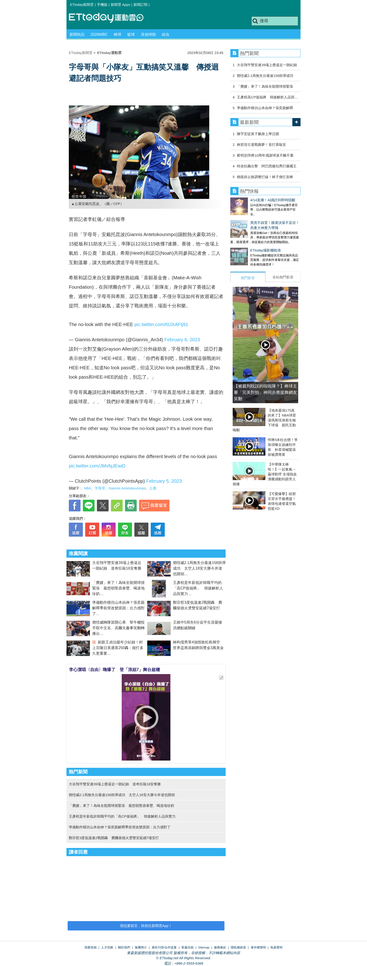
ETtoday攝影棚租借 (245, 246)
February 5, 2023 (164, 481)
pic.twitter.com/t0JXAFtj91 (161, 324)
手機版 (102, 5)
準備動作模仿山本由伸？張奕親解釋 (265, 108)
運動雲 (110, 18)
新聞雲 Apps (120, 5)
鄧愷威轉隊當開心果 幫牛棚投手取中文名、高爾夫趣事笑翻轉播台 (118, 628)
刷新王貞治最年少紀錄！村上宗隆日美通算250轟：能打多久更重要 (117, 647)
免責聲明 (276, 947)
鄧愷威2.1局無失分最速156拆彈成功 (265, 76)
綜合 (165, 34)
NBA (87, 488)
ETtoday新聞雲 (82, 5)
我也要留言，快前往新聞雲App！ (146, 926)
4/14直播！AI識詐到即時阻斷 (252, 200)
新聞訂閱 (140, 5)
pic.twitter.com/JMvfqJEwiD (97, 465)
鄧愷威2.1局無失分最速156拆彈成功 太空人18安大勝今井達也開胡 (199, 568)
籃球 (131, 34)
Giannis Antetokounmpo (127, 488)
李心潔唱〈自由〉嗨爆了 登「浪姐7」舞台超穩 (114, 669)
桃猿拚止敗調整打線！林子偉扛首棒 (265, 177)
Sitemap (203, 947)
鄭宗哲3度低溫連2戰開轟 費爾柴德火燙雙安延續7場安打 (114, 838)
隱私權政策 (238, 947)
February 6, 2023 (182, 339)
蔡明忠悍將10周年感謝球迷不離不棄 (265, 155)
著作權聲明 (258, 947)
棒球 (117, 34)
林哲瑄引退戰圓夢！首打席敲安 (261, 145)
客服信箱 (187, 947)
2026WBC (99, 34)
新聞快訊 (77, 34)
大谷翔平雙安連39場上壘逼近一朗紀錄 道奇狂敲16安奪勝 (115, 784)
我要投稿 (90, 947)
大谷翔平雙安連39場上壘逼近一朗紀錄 (267, 65)
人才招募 (107, 947)
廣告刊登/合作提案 (164, 947)
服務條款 (220, 947)
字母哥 (100, 488)
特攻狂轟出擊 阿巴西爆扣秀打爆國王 (267, 166)
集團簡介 (141, 947)
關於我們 (124, 947)
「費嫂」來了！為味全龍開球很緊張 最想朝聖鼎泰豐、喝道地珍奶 (118, 588)
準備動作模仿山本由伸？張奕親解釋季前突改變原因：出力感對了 (118, 608)
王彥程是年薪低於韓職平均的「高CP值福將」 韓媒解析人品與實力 (198, 588)
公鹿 (152, 488)
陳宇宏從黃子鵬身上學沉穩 (258, 134)
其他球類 (148, 34)
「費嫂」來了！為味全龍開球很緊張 (265, 86)
